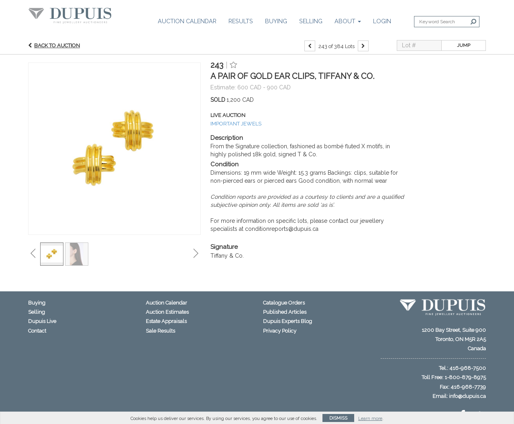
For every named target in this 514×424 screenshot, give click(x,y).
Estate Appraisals (166, 321)
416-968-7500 (467, 368)
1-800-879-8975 (465, 377)
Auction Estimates (167, 312)
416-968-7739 (468, 387)
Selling (310, 21)
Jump (463, 47)
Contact (37, 331)
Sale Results (160, 331)
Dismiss (338, 418)
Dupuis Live (42, 321)
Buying (276, 21)
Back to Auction (57, 47)
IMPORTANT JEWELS (235, 125)
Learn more (370, 418)
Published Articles (284, 312)
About (348, 21)
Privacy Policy (279, 331)
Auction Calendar (187, 21)
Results (240, 21)
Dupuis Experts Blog (287, 321)
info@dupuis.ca (467, 396)
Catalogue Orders (284, 303)
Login (382, 21)
